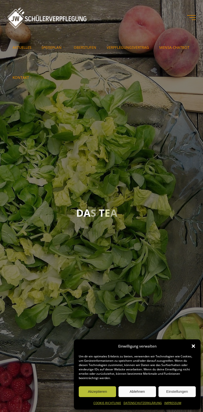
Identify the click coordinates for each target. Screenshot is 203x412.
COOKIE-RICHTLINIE (107, 403)
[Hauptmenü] (191, 17)
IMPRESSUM (172, 403)
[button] (193, 346)
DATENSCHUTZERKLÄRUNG (143, 403)
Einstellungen (177, 391)
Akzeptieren (97, 391)
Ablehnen (137, 391)
